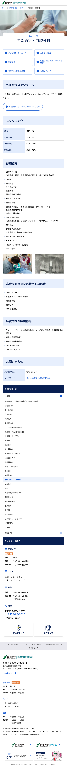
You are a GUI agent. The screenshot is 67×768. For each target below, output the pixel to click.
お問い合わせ (45, 71)
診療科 (22, 8)
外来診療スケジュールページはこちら (24, 106)
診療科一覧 (13, 8)
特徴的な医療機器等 (16, 71)
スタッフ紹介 (45, 52)
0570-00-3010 (16, 614)
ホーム (4, 8)
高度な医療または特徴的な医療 (51, 61)
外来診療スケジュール (17, 52)
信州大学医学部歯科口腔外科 (38, 378)
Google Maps (8, 673)
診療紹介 (12, 62)
